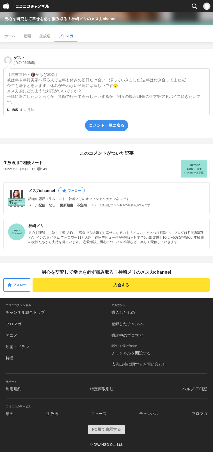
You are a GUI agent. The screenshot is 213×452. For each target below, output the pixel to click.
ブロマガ (66, 36)
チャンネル (149, 413)
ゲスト (24, 60)
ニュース (99, 413)
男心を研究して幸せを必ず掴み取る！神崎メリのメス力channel (61, 19)
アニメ (11, 335)
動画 (27, 36)
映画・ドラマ (17, 347)
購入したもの (123, 312)
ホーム (9, 36)
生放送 (44, 36)
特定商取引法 (102, 389)
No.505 (12, 110)
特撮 (9, 358)
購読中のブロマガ (127, 335)
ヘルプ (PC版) (194, 389)
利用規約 (13, 389)
